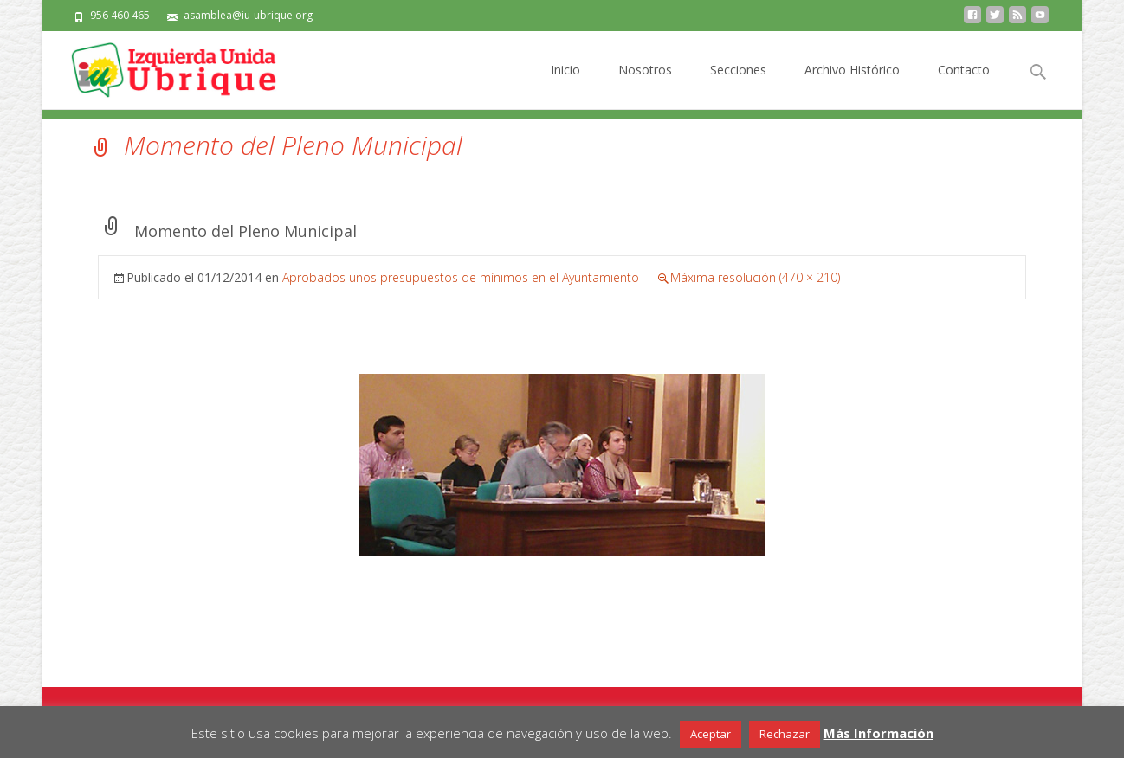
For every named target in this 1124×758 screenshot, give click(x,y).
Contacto (964, 85)
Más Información (878, 733)
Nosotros (645, 85)
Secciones (738, 85)
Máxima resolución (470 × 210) (755, 277)
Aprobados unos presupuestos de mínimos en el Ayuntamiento (460, 277)
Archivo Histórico (852, 85)
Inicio (565, 85)
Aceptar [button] (710, 734)
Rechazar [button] (784, 734)
